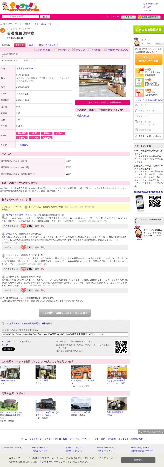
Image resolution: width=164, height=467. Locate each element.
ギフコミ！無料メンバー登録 (148, 59)
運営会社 (112, 439)
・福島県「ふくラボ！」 (41, 451)
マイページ (143, 116)
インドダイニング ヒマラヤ (82, 382)
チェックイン (64, 49)
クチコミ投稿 (61, 439)
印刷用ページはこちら (118, 49)
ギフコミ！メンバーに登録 (146, 171)
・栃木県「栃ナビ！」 (40, 447)
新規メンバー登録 (149, 16)
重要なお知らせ (152, 4)
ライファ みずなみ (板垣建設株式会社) (47, 413)
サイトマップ (35, 439)
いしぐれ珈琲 (42, 380)
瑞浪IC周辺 (83, 115)
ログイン (128, 16)
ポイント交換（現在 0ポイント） (147, 123)
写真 (31, 45)
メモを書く (97, 49)
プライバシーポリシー (80, 439)
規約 (103, 439)
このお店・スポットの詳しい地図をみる (102, 102)
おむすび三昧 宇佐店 (116, 380)
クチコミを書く (45, 49)
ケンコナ (10, 255)
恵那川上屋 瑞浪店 (115, 412)
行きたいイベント (146, 110)
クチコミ (20, 45)
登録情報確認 (144, 130)
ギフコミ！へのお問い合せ (130, 439)
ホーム (148, 10)
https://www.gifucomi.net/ (148, 191)
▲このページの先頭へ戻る (151, 432)
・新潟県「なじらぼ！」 (73, 451)
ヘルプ (148, 7)
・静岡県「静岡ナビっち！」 (108, 447)
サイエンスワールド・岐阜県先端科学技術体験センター (11, 415)
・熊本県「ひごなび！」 (73, 447)
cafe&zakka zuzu (8, 380)
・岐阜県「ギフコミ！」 (106, 451)
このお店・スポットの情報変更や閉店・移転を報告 (28, 323)
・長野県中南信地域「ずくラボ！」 (142, 451)
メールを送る (22, 94)
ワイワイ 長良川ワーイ (16, 215)
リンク (96, 439)
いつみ (9, 234)
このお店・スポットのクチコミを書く (65, 312)
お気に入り (81, 49)
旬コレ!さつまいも (47, 45)
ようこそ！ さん (111, 16)
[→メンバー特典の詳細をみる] (149, 100)
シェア (5, 345)
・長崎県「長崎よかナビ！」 (140, 447)
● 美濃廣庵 (22, 145)
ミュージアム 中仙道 (80, 412)
